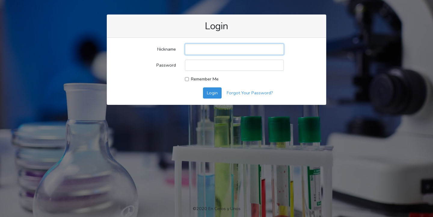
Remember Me (205, 79)
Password (166, 65)
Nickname (166, 49)
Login (212, 93)
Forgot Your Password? (250, 93)
